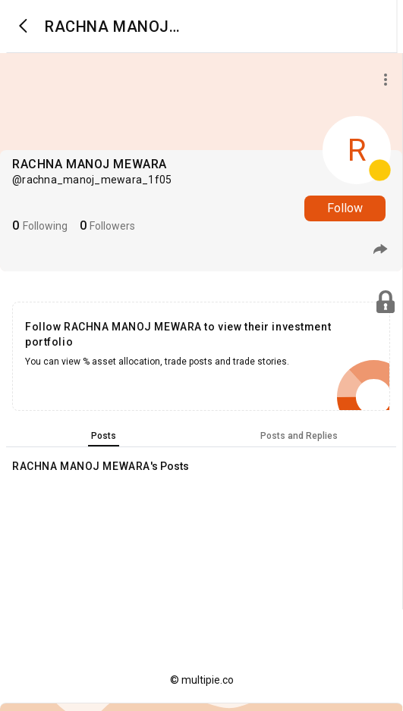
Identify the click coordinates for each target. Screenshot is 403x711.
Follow (345, 208)
